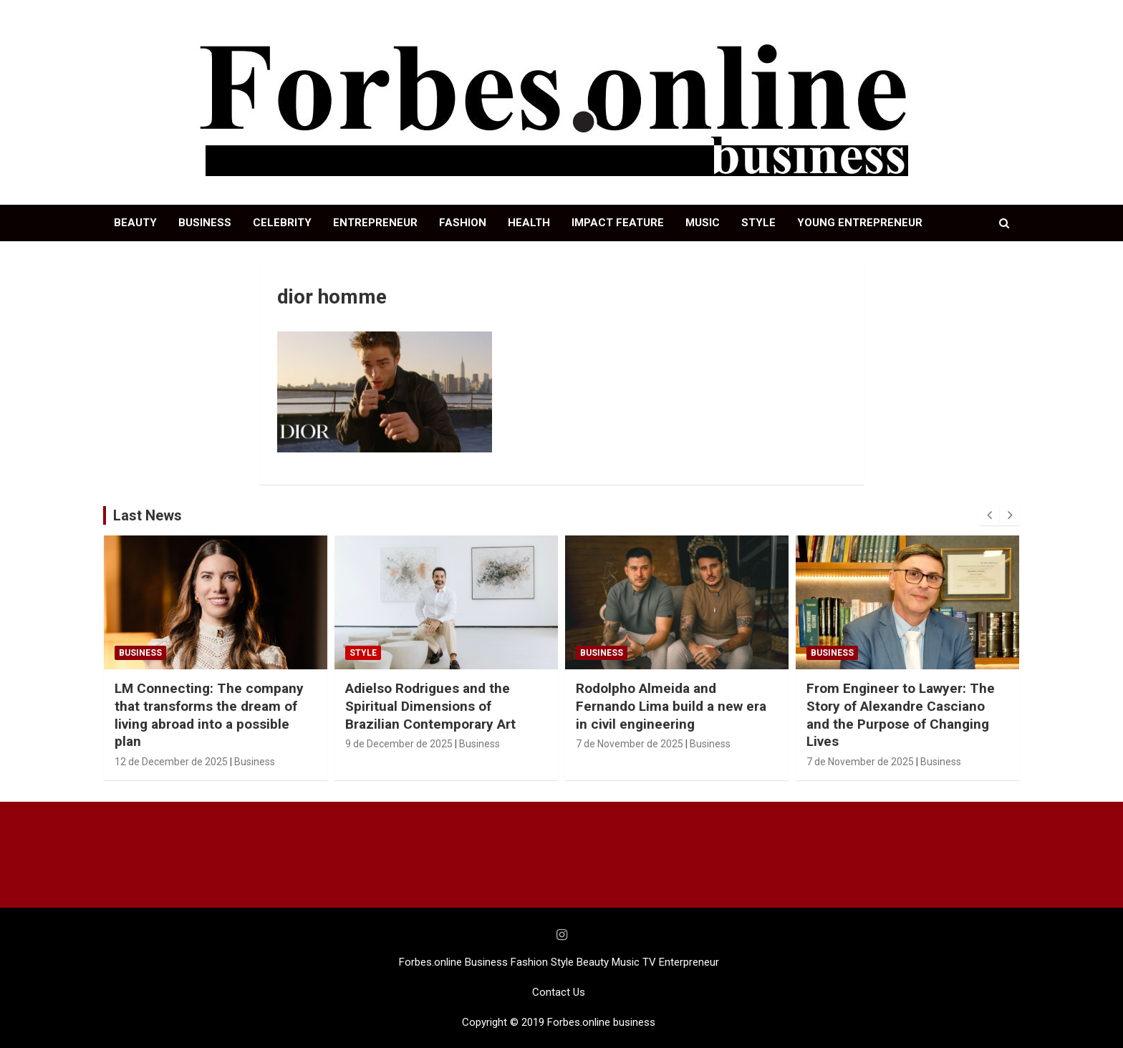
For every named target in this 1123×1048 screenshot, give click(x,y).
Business (140, 653)
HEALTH (529, 222)
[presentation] (989, 515)
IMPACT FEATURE (618, 222)
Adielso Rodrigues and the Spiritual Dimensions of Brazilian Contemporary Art (430, 706)
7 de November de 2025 (629, 743)
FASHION (462, 222)
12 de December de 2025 (171, 761)
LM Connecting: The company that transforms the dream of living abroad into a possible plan (209, 714)
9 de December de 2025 (399, 743)
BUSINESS (204, 222)
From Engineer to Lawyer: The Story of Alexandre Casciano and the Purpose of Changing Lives (900, 714)
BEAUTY (135, 222)
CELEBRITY (282, 222)
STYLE (758, 222)
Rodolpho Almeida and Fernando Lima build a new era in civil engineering (671, 706)
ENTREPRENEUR (375, 222)
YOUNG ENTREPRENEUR (859, 222)
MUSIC (702, 222)
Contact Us (558, 992)
